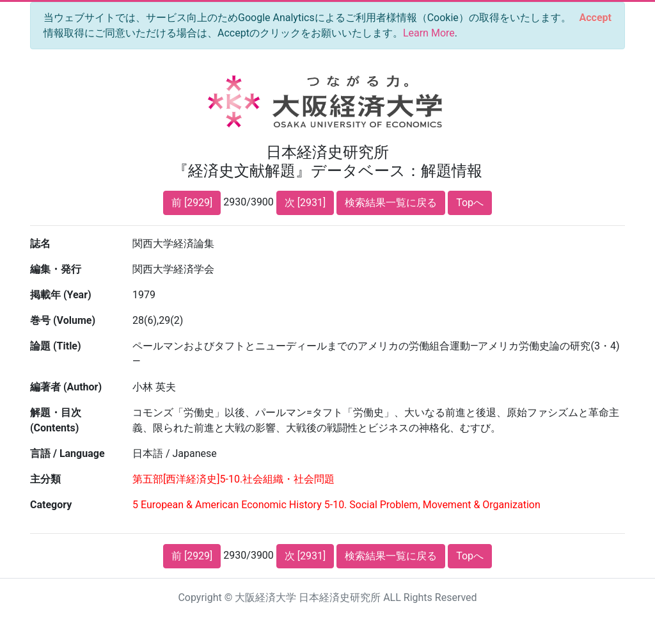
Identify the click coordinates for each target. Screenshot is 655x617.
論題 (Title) (55, 346)
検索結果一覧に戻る (391, 202)
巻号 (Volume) (62, 320)
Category (51, 505)
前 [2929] (191, 202)
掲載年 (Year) (60, 295)
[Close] (595, 18)
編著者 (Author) (66, 387)
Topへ (470, 202)
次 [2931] (305, 202)
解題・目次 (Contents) (55, 420)
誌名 (40, 243)
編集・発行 (55, 269)
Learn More (429, 33)
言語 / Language (67, 453)
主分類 (45, 479)
